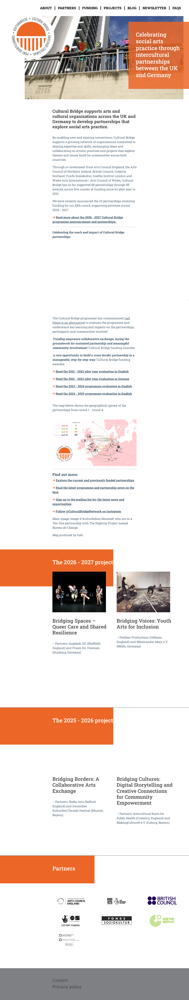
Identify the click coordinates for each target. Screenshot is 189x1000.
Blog (132, 8)
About (46, 8)
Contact (60, 980)
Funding (90, 8)
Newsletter (154, 8)
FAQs (176, 8)
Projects (112, 8)
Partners (67, 8)
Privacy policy (67, 986)
